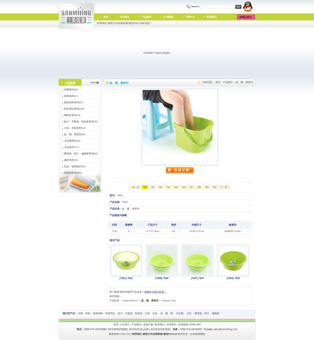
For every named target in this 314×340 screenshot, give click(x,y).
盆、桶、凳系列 (244, 82)
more (93, 82)
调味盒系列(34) (72, 115)
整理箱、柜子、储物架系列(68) (81, 153)
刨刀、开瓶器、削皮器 (130, 313)
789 (207, 187)
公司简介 (125, 16)
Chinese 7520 (169, 300)
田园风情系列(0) (73, 172)
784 (168, 187)
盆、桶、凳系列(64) (74, 134)
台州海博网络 (197, 334)
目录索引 (172, 324)
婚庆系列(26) (71, 160)
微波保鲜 (98, 313)
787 (191, 187)
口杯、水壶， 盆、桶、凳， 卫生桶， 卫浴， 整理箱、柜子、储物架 (182, 313)
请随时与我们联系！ (155, 291)
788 (199, 187)
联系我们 (212, 16)
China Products (130, 300)
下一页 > (224, 187)
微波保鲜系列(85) (73, 102)
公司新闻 (168, 16)
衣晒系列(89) (71, 89)
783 (160, 187)
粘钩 (87, 313)
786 (183, 187)
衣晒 (80, 313)
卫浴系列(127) (71, 147)
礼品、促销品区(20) (74, 166)
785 (176, 187)
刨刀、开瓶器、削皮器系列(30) (81, 121)
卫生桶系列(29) (72, 140)
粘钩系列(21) (71, 96)
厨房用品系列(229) (74, 108)
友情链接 (183, 324)
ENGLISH (195, 324)
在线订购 (148, 324)
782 (152, 187)
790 (214, 187)
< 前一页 (134, 187)
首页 (105, 16)
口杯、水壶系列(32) (74, 128)
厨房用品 (110, 313)
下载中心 (190, 16)
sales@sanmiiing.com (225, 329)
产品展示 (147, 16)
